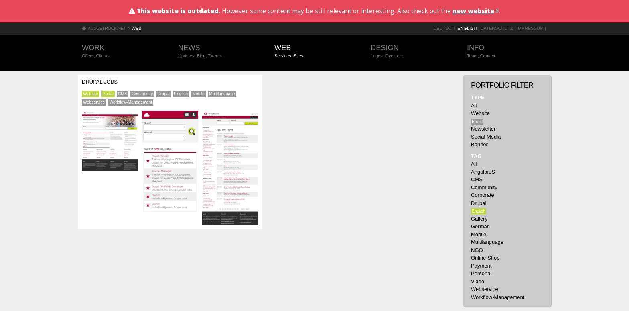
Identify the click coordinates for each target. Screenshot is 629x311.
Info (507, 51)
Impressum (530, 28)
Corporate (482, 195)
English (467, 28)
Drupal (163, 94)
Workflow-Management (130, 102)
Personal (481, 273)
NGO (477, 250)
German (480, 226)
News (218, 51)
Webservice (94, 102)
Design (411, 51)
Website (90, 94)
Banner (479, 144)
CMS (122, 94)
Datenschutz (497, 28)
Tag (476, 156)
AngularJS (483, 172)
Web (137, 28)
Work (122, 51)
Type (478, 97)
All (474, 105)
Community (142, 94)
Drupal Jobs (100, 82)
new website (475, 10)
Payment (481, 266)
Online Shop (485, 258)
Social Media (486, 137)
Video (477, 281)
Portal (108, 94)
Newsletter (483, 129)
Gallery (479, 219)
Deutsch (444, 28)
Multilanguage (222, 94)
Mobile (198, 94)
